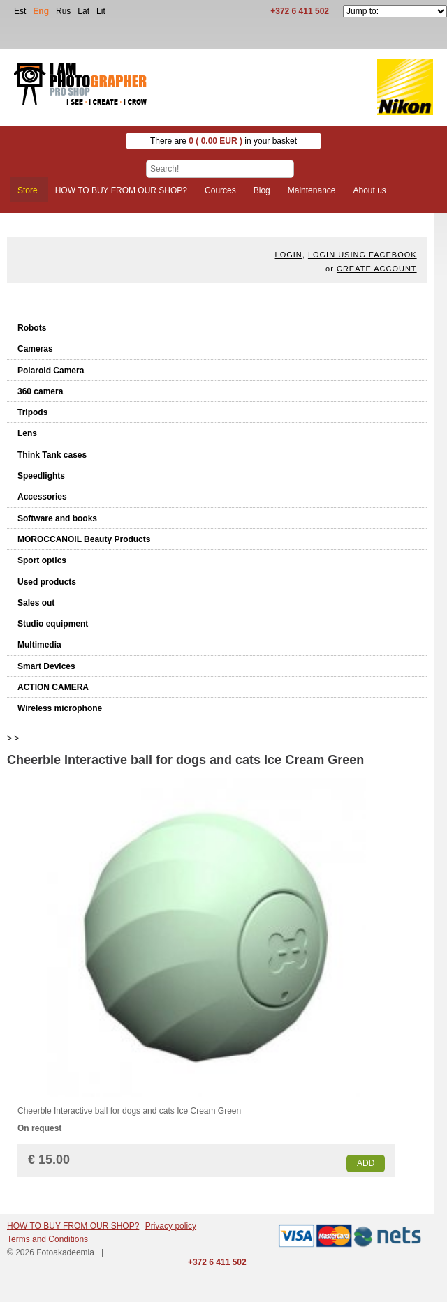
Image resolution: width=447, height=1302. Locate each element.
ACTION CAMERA (53, 687)
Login (288, 254)
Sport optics (41, 560)
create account (377, 268)
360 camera (40, 391)
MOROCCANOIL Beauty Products (83, 539)
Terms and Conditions (47, 1239)
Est (20, 11)
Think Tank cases (52, 455)
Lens (27, 433)
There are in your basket (223, 141)
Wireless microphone (59, 708)
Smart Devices (46, 666)
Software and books (57, 518)
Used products (46, 582)
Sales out (35, 603)
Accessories (42, 497)
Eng (41, 11)
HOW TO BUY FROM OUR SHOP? (73, 1226)
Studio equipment (52, 624)
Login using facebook (362, 254)
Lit (100, 11)
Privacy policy (170, 1226)
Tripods (32, 412)
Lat (83, 11)
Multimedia (39, 645)
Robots (31, 328)
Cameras (35, 349)
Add (365, 1163)
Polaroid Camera (50, 370)
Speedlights (41, 476)
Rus (63, 11)
